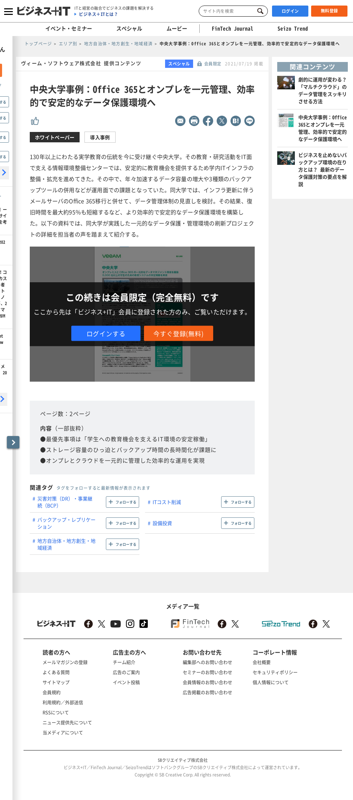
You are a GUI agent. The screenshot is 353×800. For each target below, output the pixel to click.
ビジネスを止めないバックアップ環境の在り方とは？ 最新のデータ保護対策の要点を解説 (322, 169)
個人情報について (271, 682)
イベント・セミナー (68, 28)
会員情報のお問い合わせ (207, 682)
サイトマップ (56, 682)
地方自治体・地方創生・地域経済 (66, 544)
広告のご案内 (126, 672)
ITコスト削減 (167, 501)
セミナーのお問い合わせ (207, 672)
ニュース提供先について (67, 722)
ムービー (176, 28)
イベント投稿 (126, 682)
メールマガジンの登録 (65, 662)
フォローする (126, 502)
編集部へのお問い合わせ (207, 662)
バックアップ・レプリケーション (66, 523)
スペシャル (129, 28)
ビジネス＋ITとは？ (98, 14)
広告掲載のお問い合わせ (207, 692)
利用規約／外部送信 (63, 702)
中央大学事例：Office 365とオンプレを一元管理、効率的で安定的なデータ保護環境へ (322, 128)
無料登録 (329, 11)
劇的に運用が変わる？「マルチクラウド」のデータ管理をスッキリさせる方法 (322, 90)
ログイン (290, 11)
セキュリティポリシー (275, 672)
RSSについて (56, 712)
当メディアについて (63, 732)
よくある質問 (56, 672)
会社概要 (262, 662)
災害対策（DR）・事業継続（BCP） (64, 502)
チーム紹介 (124, 662)
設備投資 (162, 522)
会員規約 (52, 692)
